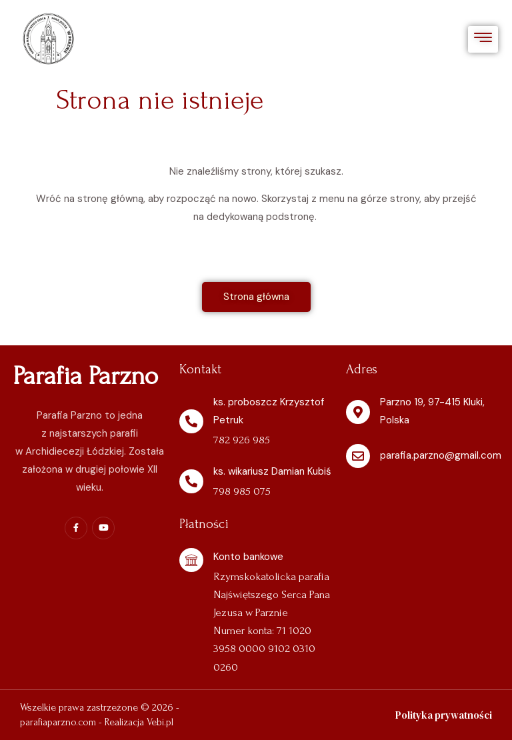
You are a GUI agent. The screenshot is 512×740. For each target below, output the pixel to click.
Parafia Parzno (85, 376)
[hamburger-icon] (483, 39)
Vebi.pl (160, 722)
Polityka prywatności (443, 715)
